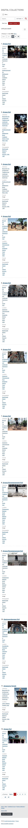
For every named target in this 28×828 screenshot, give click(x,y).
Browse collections (21, 806)
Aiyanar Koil (7, 44)
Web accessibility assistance (7, 823)
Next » (15, 33)
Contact (2, 808)
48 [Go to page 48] (5, 797)
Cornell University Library (9, 821)
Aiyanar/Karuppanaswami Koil (13, 483)
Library (5, 7)
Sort (3, 36)
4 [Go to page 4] (22, 794)
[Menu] (4, 14)
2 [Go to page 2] (17, 794)
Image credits (4, 810)
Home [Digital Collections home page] (2, 806)
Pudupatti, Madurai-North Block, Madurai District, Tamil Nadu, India (4, 763)
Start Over (4, 23)
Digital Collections (12, 10)
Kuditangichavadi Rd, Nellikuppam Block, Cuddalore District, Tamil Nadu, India (6, 78)
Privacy (17, 821)
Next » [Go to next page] (11, 794)
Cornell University (8, 3)
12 (9, 36)
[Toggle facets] (25, 29)
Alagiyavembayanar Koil (12, 619)
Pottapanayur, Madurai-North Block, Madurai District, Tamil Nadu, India (5, 516)
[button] (14, 23)
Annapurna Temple (10, 686)
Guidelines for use (12, 806)
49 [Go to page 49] (8, 797)
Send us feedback (6, 814)
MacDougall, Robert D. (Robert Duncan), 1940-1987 (5, 99)
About (6, 806)
